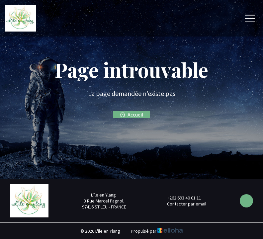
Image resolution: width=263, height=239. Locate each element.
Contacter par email (182, 204)
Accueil (131, 114)
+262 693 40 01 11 (180, 198)
